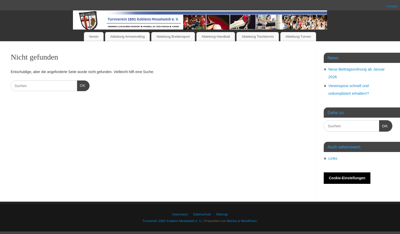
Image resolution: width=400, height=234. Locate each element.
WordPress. (249, 221)
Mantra (232, 221)
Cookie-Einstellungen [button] (347, 178)
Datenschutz (202, 214)
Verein (93, 36)
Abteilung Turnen (298, 36)
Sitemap (222, 214)
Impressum (180, 214)
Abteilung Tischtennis (258, 36)
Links (332, 158)
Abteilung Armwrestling (127, 36)
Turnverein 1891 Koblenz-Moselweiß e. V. (172, 221)
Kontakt (391, 6)
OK (81, 85)
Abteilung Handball (216, 36)
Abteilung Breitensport (173, 36)
